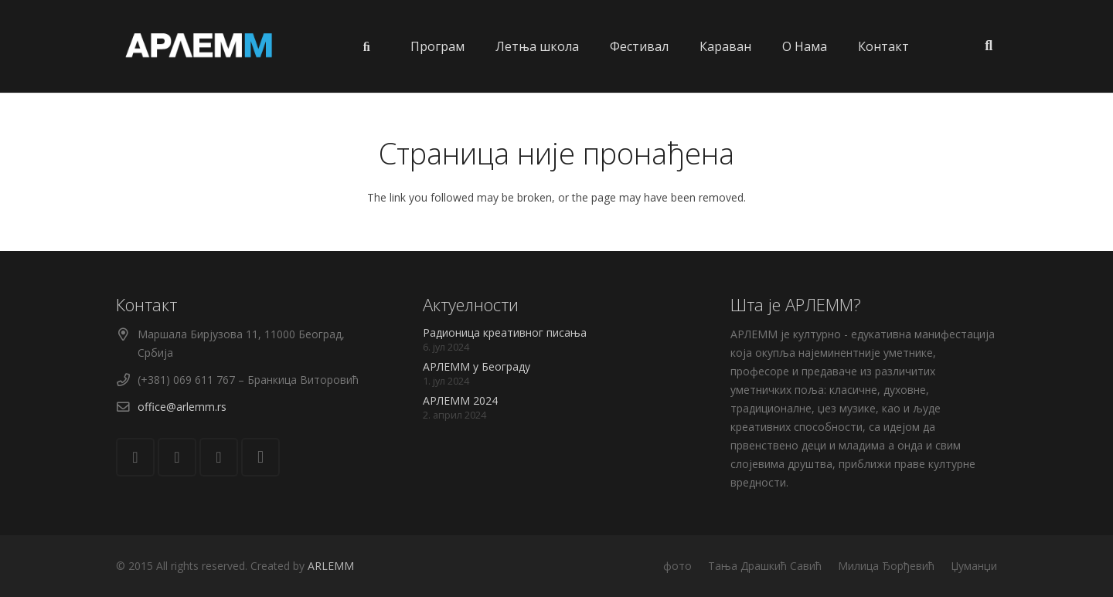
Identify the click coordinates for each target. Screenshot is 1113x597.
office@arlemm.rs (182, 406)
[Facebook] (177, 457)
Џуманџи (974, 565)
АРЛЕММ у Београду (476, 366)
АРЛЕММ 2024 (460, 400)
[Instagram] (260, 457)
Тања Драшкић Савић (765, 565)
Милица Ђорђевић (886, 565)
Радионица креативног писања (505, 332)
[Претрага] (988, 46)
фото (677, 565)
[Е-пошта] (135, 457)
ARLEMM (331, 565)
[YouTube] (218, 457)
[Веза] (199, 46)
